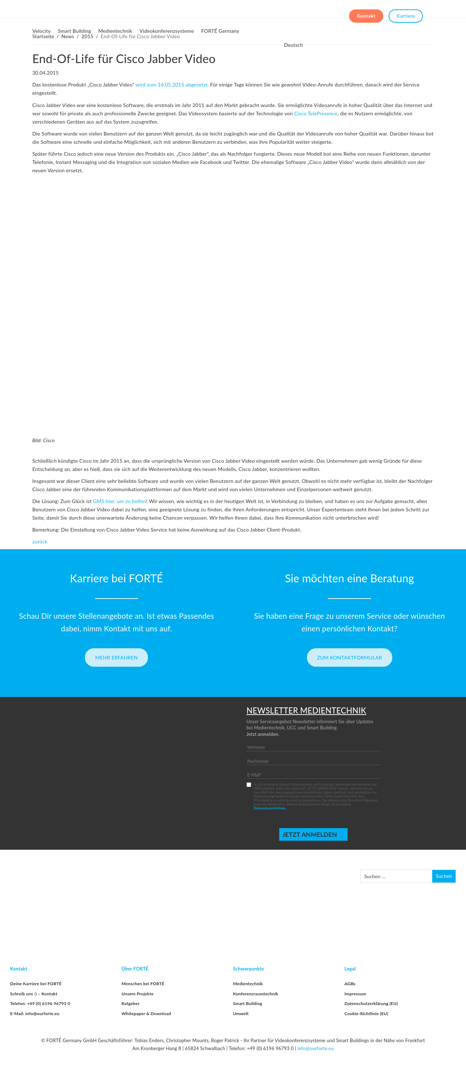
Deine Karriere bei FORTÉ (36, 983)
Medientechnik (115, 31)
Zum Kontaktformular (349, 657)
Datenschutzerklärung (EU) (371, 1003)
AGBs (350, 983)
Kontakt (366, 13)
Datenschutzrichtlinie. (270, 808)
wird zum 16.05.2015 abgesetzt (172, 84)
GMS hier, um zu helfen (119, 501)
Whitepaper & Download (146, 1013)
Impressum (355, 993)
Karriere (406, 13)
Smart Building (74, 31)
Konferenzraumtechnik (256, 993)
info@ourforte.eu (316, 1048)
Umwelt (241, 1013)
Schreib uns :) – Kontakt (33, 993)
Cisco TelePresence (315, 113)
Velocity (41, 31)
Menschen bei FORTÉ (143, 983)
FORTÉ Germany (220, 31)
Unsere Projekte (138, 993)
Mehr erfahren (116, 657)
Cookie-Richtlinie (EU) (366, 1013)
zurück (39, 541)
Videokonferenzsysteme (166, 31)
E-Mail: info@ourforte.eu (34, 1013)
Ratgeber (131, 1003)
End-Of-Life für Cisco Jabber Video (124, 58)
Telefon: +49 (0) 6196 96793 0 (40, 1003)
